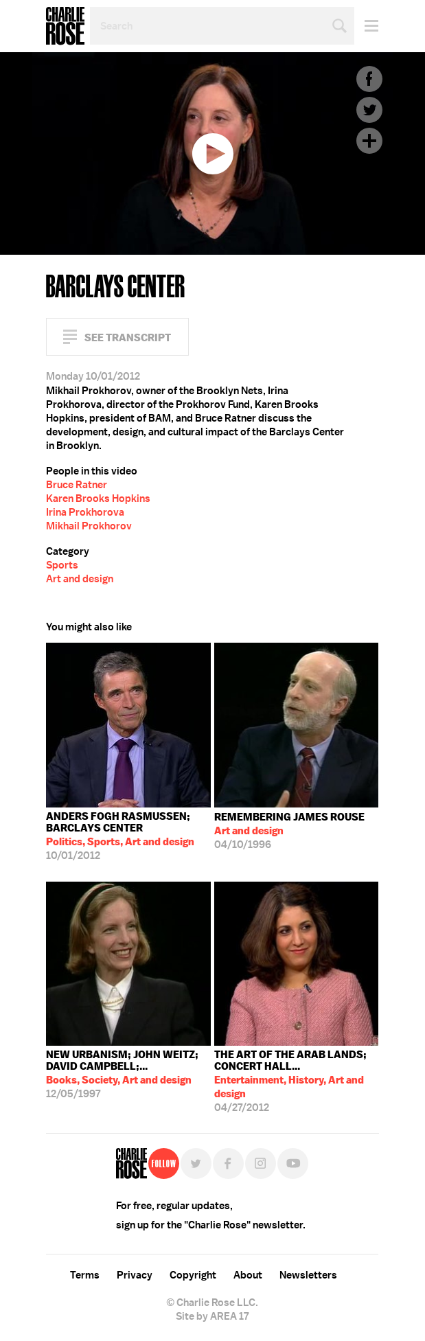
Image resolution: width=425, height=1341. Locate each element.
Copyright (193, 1275)
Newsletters (308, 1275)
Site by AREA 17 (212, 1316)
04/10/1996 (289, 830)
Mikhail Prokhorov (89, 526)
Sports (62, 565)
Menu (366, 26)
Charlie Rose (65, 26)
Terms (85, 1275)
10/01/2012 (128, 836)
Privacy (134, 1275)
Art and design (79, 579)
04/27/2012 (296, 1081)
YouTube (292, 1163)
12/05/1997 (128, 1074)
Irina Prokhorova (85, 512)
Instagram (260, 1163)
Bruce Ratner (76, 485)
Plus (369, 141)
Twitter (369, 110)
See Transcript (127, 337)
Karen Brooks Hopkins (98, 498)
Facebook (369, 79)
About (247, 1275)
